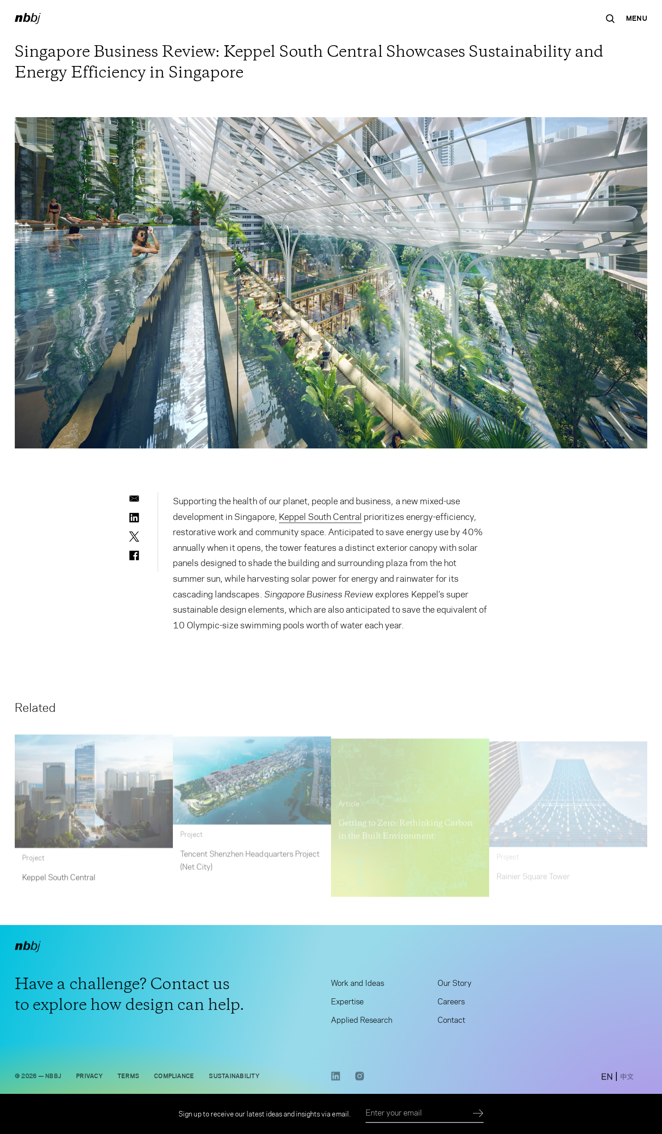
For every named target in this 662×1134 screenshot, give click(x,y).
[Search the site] (610, 18)
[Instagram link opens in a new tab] (359, 1082)
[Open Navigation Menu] (636, 18)
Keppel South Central (320, 519)
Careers (451, 1004)
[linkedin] (134, 518)
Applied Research (361, 1022)
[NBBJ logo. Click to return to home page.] (28, 18)
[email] (134, 499)
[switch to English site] (607, 1080)
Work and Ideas (357, 985)
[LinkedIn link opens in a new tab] (335, 1082)
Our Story (454, 985)
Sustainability (234, 1078)
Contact (451, 1022)
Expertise (347, 1004)
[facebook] (134, 555)
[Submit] (478, 1113)
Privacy (89, 1078)
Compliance (174, 1078)
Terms (128, 1078)
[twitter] (134, 536)
